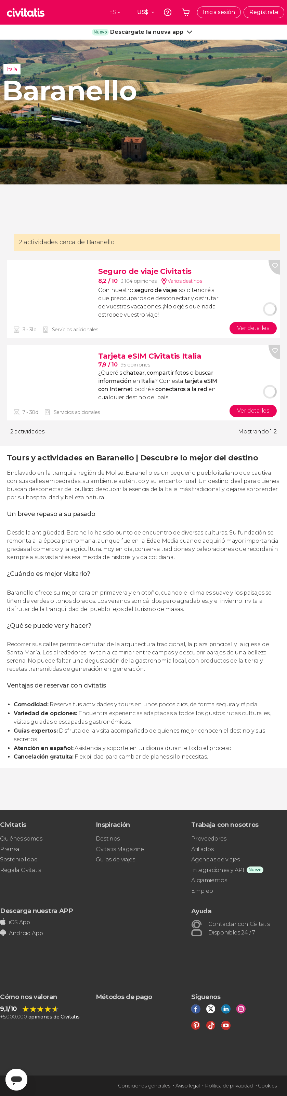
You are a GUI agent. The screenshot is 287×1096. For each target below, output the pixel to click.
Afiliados (202, 849)
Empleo (202, 891)
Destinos (108, 838)
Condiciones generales (144, 1086)
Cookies (267, 1086)
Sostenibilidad (19, 859)
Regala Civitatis (20, 870)
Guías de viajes (115, 859)
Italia (12, 69)
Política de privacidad (229, 1086)
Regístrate (263, 12)
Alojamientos (209, 880)
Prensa (9, 849)
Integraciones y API (217, 870)
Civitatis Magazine (120, 849)
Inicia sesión (219, 12)
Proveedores (208, 838)
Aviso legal (187, 1086)
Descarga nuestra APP (36, 911)
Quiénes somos (21, 838)
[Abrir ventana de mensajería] (16, 1080)
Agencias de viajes (215, 859)
